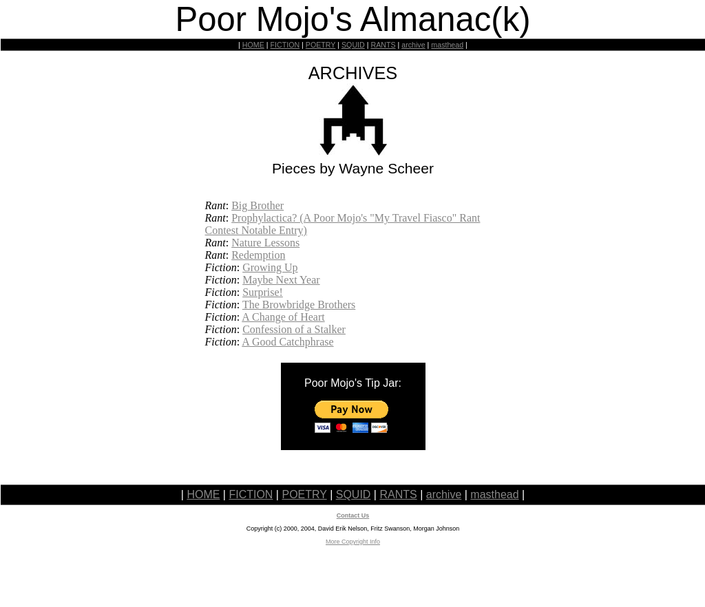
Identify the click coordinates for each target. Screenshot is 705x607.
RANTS (382, 45)
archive (413, 45)
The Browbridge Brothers (298, 304)
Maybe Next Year (280, 280)
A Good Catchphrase (287, 342)
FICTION (285, 45)
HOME (253, 45)
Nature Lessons (265, 242)
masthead (447, 45)
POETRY (320, 45)
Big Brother (257, 205)
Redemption (258, 255)
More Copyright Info (353, 541)
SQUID (353, 45)
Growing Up (269, 267)
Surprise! (262, 292)
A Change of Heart (283, 317)
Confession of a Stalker (294, 329)
